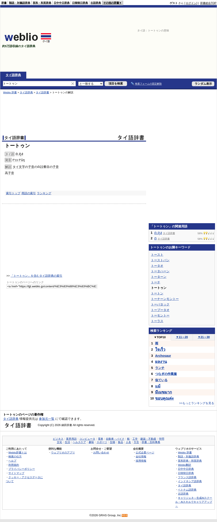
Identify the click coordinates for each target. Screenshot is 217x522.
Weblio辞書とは (17, 452)
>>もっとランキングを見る (196, 403)
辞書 (4, 3)
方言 (136, 442)
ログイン (191, 3)
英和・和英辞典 (42, 3)
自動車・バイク (115, 439)
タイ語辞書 (42, 92)
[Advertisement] (152, 40)
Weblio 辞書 (10, 92)
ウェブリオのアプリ (63, 452)
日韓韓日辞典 (80, 3)
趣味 (91, 442)
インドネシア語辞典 (190, 481)
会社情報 (141, 456)
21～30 (204, 337)
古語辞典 (95, 3)
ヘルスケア (79, 442)
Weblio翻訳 (184, 464)
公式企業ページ (145, 452)
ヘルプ (12, 460)
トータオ (157, 265)
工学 (135, 439)
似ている (161, 380)
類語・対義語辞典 (19, 3)
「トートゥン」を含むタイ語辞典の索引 (36, 275)
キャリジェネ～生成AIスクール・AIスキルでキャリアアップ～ (193, 501)
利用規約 (13, 464)
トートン (157, 293)
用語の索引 (28, 193)
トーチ (155, 282)
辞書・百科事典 (151, 442)
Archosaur (163, 355)
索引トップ (13, 193)
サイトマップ (16, 473)
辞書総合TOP (208, 3)
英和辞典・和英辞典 (190, 460)
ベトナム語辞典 (187, 489)
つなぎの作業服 (166, 374)
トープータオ (160, 310)
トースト (157, 254)
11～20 (182, 337)
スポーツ (102, 442)
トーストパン (160, 260)
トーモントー (160, 315)
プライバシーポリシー (21, 468)
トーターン (158, 276)
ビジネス (58, 439)
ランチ (159, 368)
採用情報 (141, 460)
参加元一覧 (46, 418)
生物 (112, 442)
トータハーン (160, 271)
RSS (125, 515)
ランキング (44, 193)
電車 (100, 439)
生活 (67, 442)
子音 (31, 167)
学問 (161, 439)
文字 (22, 167)
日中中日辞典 (62, 3)
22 (41, 167)
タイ (16, 167)
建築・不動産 (148, 439)
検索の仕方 (15, 456)
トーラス (157, 321)
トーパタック (160, 304)
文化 (59, 442)
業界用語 (71, 439)
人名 (128, 442)
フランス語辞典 (187, 477)
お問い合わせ (101, 452)
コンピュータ (87, 439)
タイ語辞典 (13, 75)
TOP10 (160, 337)
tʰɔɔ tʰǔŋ (19, 160)
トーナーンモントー (165, 299)
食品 (120, 442)
